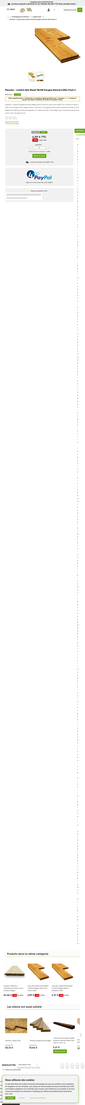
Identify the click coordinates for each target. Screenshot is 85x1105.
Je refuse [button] (22, 1098)
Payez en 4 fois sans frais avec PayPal (39, 182)
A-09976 (17, 94)
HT (35, 132)
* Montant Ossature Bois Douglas (40, 1040)
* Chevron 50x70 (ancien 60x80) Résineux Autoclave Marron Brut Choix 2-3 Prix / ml (63, 1040)
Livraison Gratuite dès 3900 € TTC (42, 162)
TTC (43, 132)
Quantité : (38, 145)
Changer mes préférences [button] (38, 1098)
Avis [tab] (77, 139)
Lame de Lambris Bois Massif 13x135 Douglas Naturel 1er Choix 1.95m (38, 988)
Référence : (9, 94)
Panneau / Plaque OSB (12, 1040)
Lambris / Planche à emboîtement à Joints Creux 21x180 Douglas (13, 988)
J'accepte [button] (10, 1098)
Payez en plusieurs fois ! (39, 191)
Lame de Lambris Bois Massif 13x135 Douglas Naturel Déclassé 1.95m (62, 988)
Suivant (46, 76)
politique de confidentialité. (13, 1069)
